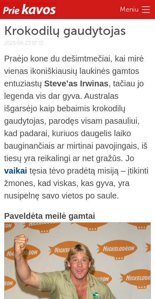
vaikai (15, 170)
